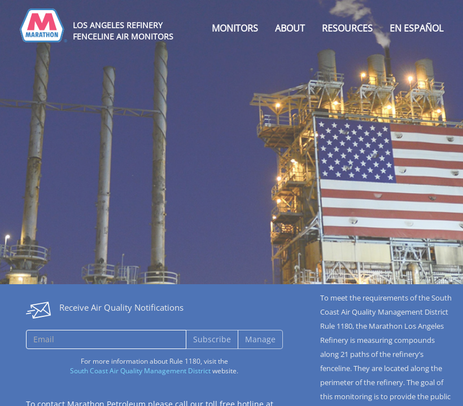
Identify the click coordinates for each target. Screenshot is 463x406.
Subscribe (212, 339)
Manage (260, 339)
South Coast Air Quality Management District (140, 371)
